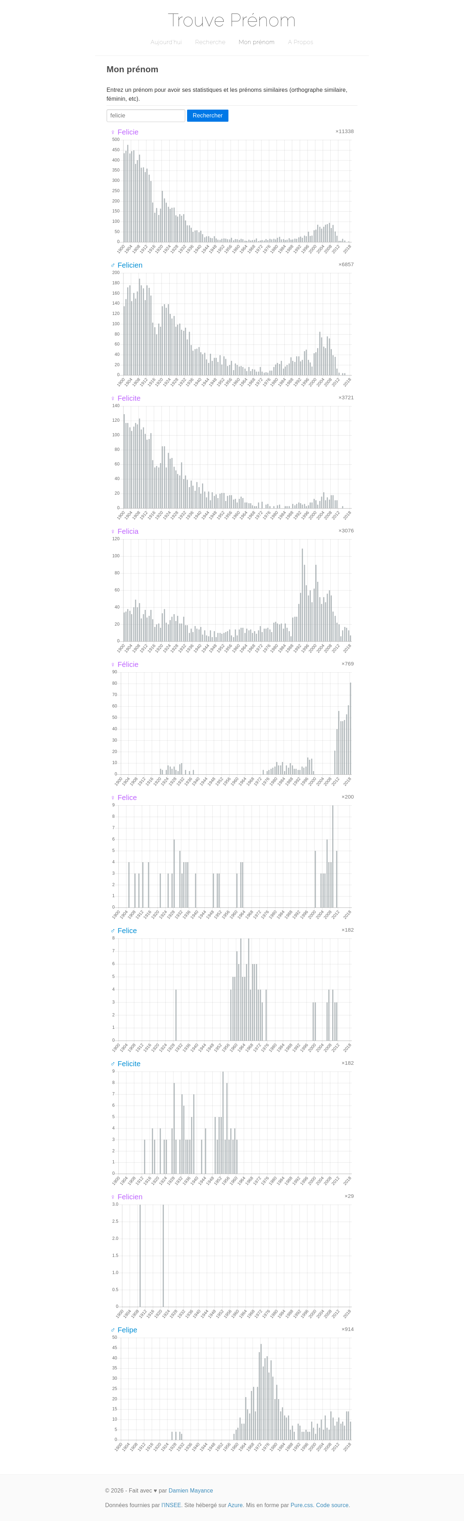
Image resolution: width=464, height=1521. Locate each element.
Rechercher (208, 115)
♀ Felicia (124, 531)
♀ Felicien (126, 1197)
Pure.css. (302, 1505)
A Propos (300, 42)
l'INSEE (171, 1505)
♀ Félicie (124, 664)
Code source (332, 1505)
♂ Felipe (123, 1330)
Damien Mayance (191, 1491)
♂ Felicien (126, 265)
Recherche (210, 42)
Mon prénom (257, 42)
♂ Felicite (125, 1064)
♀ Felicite (125, 398)
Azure (235, 1505)
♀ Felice (123, 797)
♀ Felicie (124, 132)
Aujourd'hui (166, 42)
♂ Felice (123, 931)
